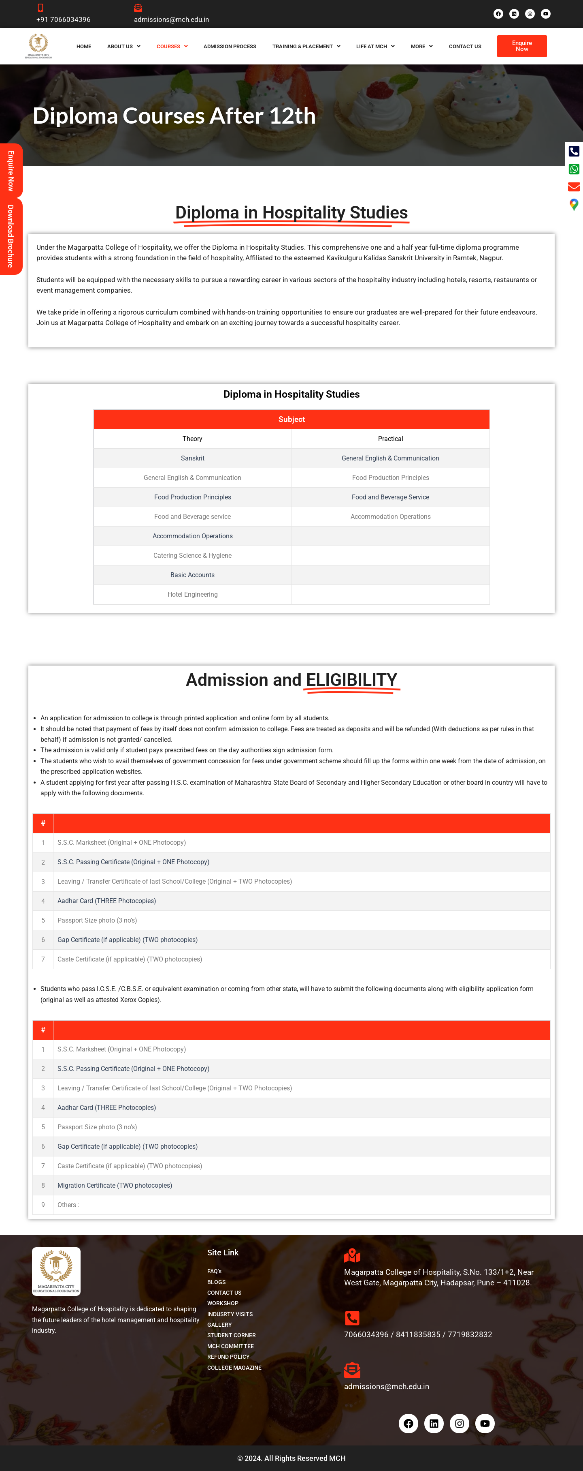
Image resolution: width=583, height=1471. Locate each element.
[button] (124, 46)
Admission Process (230, 46)
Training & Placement (306, 46)
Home (84, 46)
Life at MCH (375, 46)
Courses (172, 46)
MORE (422, 46)
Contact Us (465, 46)
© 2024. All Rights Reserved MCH (291, 1458)
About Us (123, 46)
